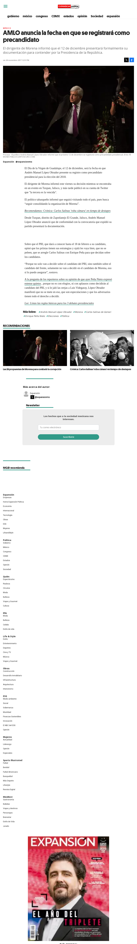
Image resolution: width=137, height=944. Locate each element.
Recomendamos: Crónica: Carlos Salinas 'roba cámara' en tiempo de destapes (67, 210)
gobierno (13, 16)
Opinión (6, 571)
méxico (27, 16)
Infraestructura (9, 687)
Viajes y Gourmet (10, 608)
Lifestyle (6, 792)
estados (68, 16)
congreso (42, 16)
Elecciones (53, 316)
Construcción (8, 678)
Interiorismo (8, 695)
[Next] (130, 346)
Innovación (7, 728)
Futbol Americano (10, 778)
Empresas (7, 504)
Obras (5, 526)
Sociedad (97, 16)
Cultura (6, 612)
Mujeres (6, 535)
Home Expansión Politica (13, 508)
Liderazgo (7, 751)
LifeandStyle (8, 539)
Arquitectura (8, 691)
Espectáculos (9, 586)
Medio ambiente (10, 705)
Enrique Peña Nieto (35, 316)
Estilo (5, 646)
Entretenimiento (10, 650)
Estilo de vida (8, 636)
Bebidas (6, 810)
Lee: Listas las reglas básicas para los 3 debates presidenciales (59, 303)
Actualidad (7, 746)
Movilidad (7, 719)
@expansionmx (24, 161)
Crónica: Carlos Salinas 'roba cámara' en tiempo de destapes (100, 369)
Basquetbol (8, 783)
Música (6, 663)
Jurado (6, 833)
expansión (113, 16)
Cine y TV (7, 659)
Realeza (6, 590)
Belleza (6, 604)
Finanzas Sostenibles (12, 723)
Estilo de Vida (9, 828)
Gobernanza (8, 714)
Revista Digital (9, 796)
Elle (5, 619)
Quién (6, 583)
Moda (5, 599)
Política (65, 316)
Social (5, 710)
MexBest (8, 803)
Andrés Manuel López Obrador (56, 311)
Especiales (7, 760)
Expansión (35, 399)
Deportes (7, 654)
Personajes (8, 819)
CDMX (56, 16)
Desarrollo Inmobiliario (12, 682)
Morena (79, 311)
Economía (7, 513)
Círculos (6, 595)
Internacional (8, 517)
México (7, 28)
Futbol (5, 770)
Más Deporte (8, 787)
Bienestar (7, 824)
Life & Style (9, 643)
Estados (6, 567)
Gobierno (6, 549)
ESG (4, 531)
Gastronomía (8, 806)
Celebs (6, 631)
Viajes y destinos (10, 815)
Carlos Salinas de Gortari (98, 311)
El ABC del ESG (9, 732)
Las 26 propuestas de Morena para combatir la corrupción (32, 369)
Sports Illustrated (12, 766)
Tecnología (7, 522)
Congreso (7, 558)
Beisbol (6, 774)
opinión (82, 16)
